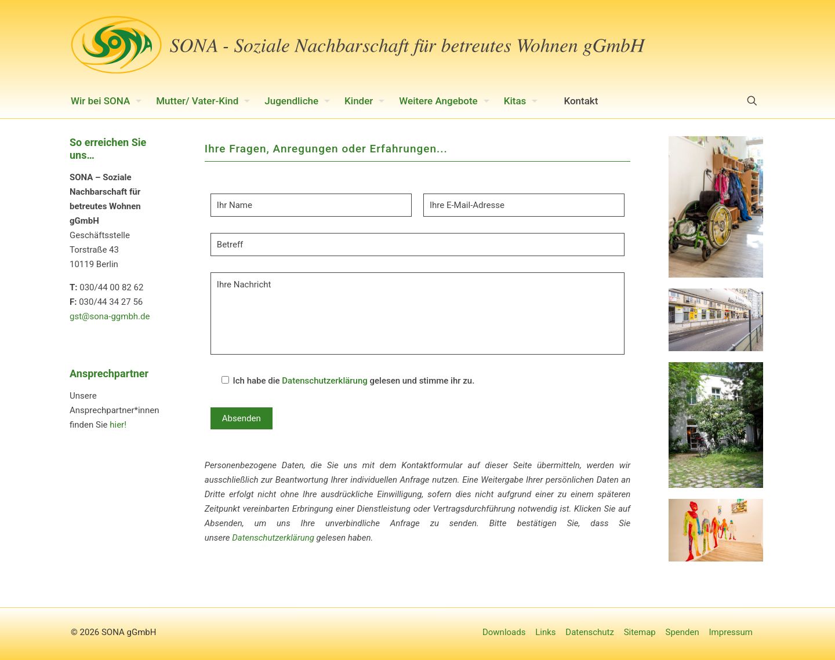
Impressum (731, 632)
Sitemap (640, 632)
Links (545, 632)
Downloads (504, 632)
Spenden (682, 632)
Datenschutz (589, 632)
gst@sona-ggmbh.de (110, 316)
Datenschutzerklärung (324, 380)
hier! (118, 425)
